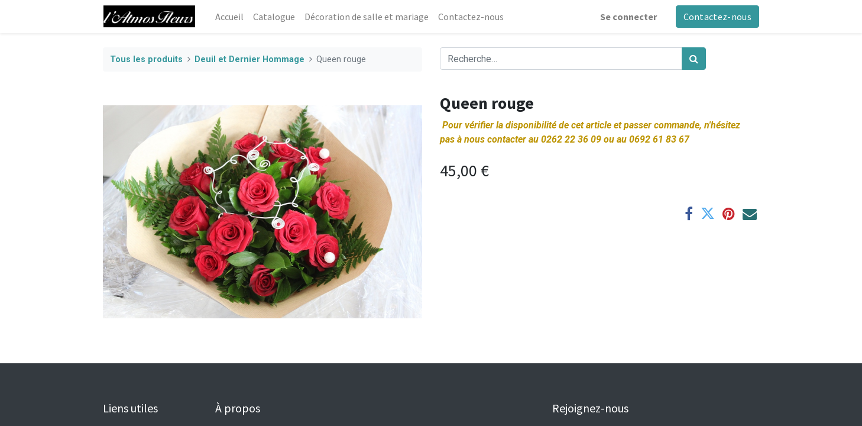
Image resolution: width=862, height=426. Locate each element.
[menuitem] (229, 16)
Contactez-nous (717, 16)
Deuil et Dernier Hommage (249, 59)
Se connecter (628, 16)
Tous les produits (146, 59)
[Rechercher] (694, 58)
